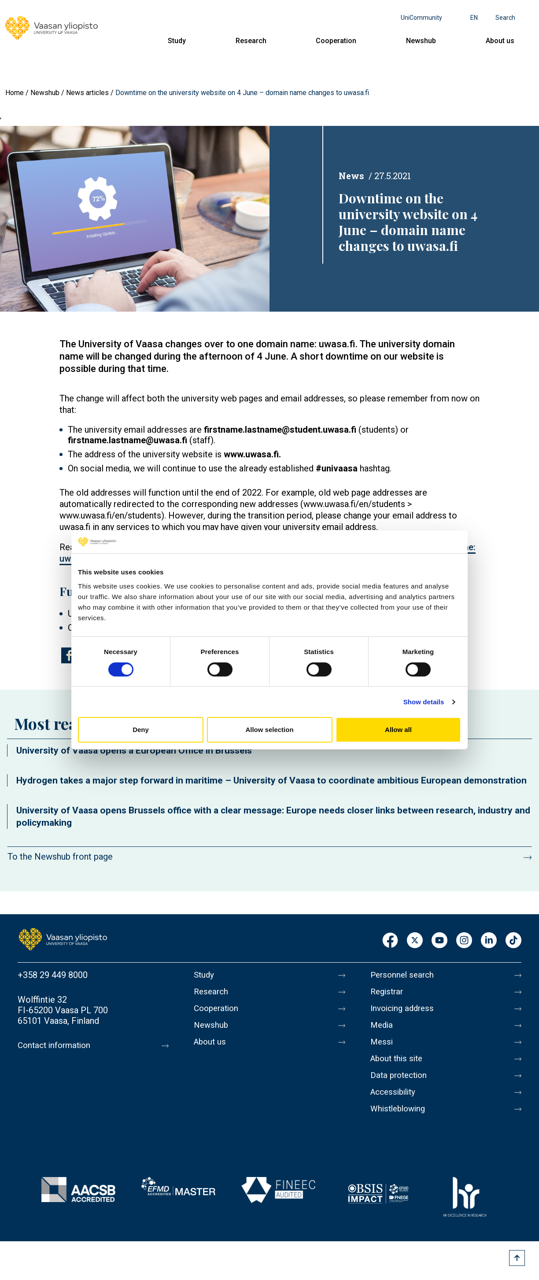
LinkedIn (489, 940)
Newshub (421, 41)
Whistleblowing (400, 1123)
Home (14, 92)
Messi (382, 1049)
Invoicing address (404, 1012)
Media (382, 1030)
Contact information (57, 1045)
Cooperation (336, 41)
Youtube (439, 940)
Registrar (388, 993)
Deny (141, 729)
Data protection (400, 1086)
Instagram (464, 940)
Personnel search (404, 975)
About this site (398, 1067)
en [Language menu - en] (474, 17)
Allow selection (269, 729)
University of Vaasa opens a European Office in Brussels (134, 750)
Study (177, 41)
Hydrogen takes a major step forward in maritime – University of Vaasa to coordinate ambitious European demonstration (271, 780)
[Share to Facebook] (69, 655)
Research (251, 41)
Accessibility (395, 1104)
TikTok (513, 940)
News (351, 175)
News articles (87, 92)
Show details (423, 702)
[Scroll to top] (517, 1258)
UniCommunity (421, 17)
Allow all (398, 729)
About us (500, 41)
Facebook (390, 940)
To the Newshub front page (60, 856)
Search (505, 17)
